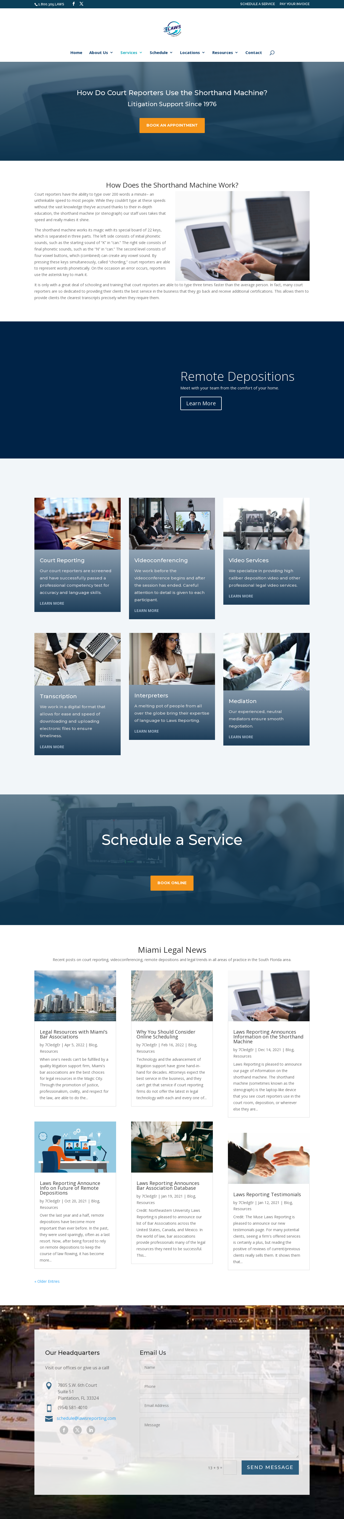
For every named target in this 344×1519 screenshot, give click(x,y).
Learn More (201, 403)
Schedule (159, 53)
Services (128, 53)
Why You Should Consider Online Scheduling (166, 1034)
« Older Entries (47, 1281)
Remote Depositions (237, 376)
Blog (93, 1044)
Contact (253, 53)
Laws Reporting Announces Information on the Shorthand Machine (268, 1037)
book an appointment (172, 125)
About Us (98, 53)
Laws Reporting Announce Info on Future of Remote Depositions (70, 1188)
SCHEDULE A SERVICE (257, 4)
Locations (190, 53)
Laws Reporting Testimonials (267, 1194)
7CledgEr (52, 1044)
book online (172, 898)
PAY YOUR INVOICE (295, 4)
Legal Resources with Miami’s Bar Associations (74, 1034)
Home (76, 53)
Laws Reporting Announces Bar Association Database (168, 1185)
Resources (222, 53)
